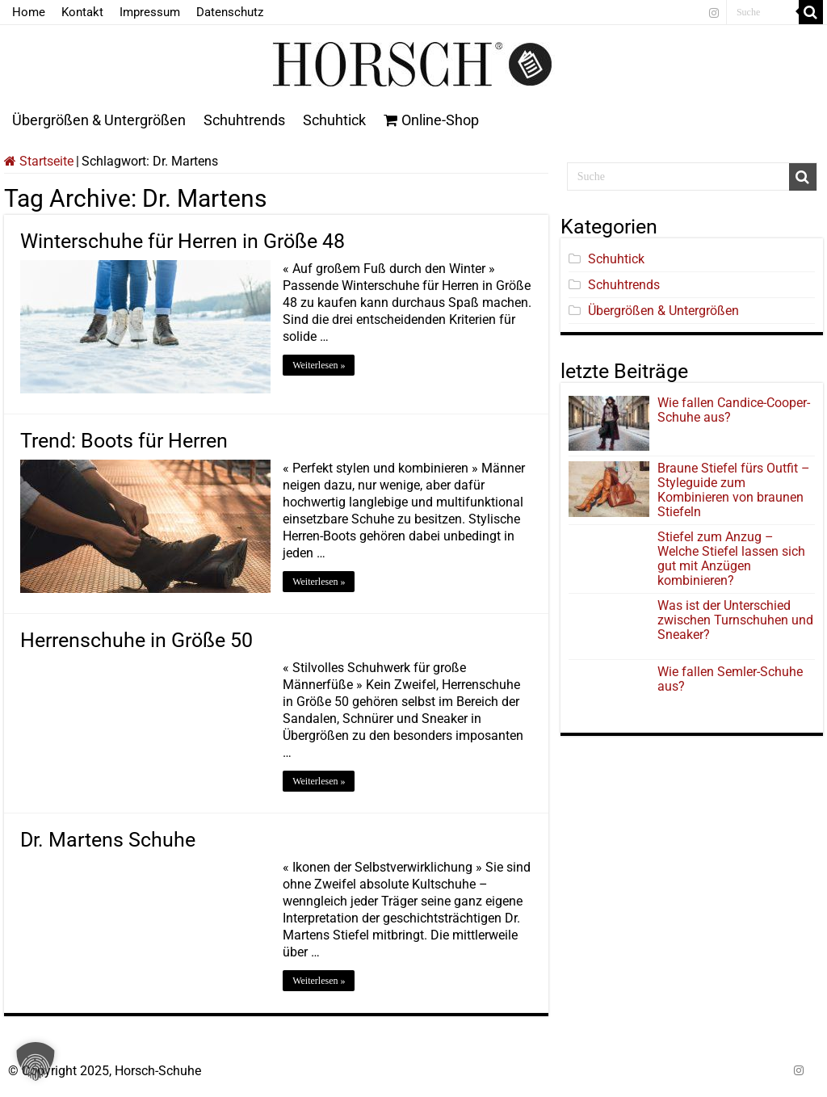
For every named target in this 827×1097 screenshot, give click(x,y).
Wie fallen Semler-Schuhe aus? (730, 679)
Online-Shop (431, 119)
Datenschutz (229, 12)
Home (28, 12)
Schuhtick (334, 119)
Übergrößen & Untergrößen (99, 119)
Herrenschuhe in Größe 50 (136, 640)
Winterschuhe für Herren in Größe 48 (182, 241)
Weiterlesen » (318, 365)
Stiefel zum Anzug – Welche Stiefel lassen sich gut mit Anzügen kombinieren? (731, 558)
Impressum (150, 12)
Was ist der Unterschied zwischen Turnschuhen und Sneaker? (735, 620)
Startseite (38, 161)
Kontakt (82, 12)
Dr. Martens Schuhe (107, 839)
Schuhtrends (244, 119)
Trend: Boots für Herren (124, 440)
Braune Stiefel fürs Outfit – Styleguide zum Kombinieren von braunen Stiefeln (733, 489)
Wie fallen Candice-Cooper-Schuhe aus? (733, 410)
